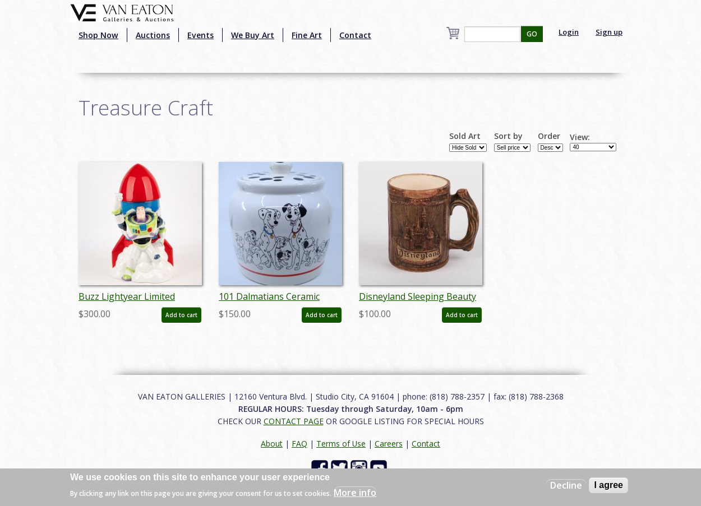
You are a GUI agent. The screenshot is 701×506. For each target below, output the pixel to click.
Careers (389, 443)
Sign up (609, 32)
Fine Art (307, 35)
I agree (608, 485)
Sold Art (465, 136)
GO (532, 34)
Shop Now (98, 35)
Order (549, 136)
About (272, 443)
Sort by (508, 136)
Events (200, 35)
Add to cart (181, 315)
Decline (566, 485)
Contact (355, 35)
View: (580, 137)
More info (355, 492)
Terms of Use (341, 443)
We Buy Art (252, 35)
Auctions (153, 35)
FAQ (299, 443)
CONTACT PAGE (294, 421)
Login (569, 32)
